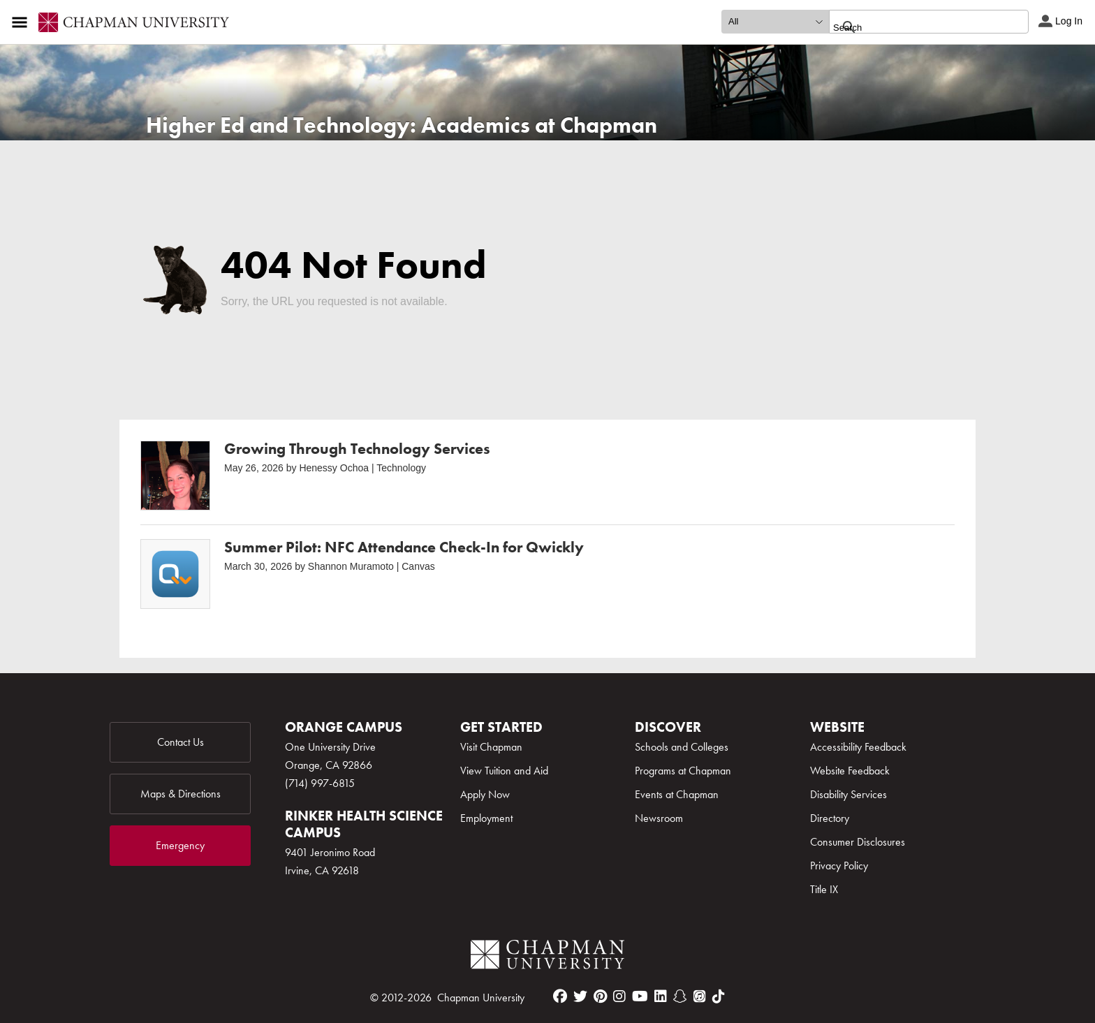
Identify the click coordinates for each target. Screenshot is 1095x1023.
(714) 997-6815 (320, 783)
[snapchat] (680, 996)
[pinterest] (600, 996)
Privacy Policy (839, 865)
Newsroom (659, 818)
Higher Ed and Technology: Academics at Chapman (401, 125)
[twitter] (580, 996)
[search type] (775, 22)
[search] (913, 27)
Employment (486, 818)
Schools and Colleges (681, 746)
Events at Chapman (677, 794)
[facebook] (560, 996)
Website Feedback (850, 770)
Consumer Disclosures (857, 841)
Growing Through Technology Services (357, 449)
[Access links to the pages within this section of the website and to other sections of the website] (22, 22)
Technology (401, 467)
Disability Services (848, 794)
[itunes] (699, 996)
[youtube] (640, 996)
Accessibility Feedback (858, 746)
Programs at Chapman (683, 770)
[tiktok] (718, 996)
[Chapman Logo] (547, 957)
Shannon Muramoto (351, 566)
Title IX (824, 889)
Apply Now (485, 794)
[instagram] (619, 996)
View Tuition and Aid (504, 770)
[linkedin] (660, 996)
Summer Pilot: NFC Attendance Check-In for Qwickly (404, 547)
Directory (829, 818)
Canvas (418, 566)
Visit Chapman (491, 746)
